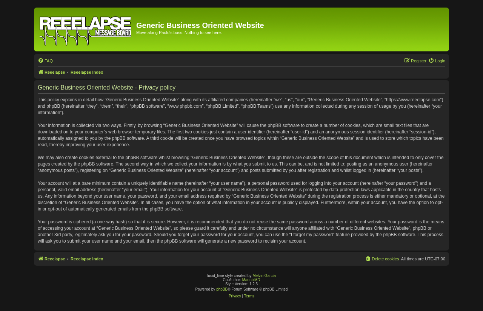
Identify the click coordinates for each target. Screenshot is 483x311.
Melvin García (264, 276)
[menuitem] (45, 60)
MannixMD (251, 280)
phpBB (222, 289)
